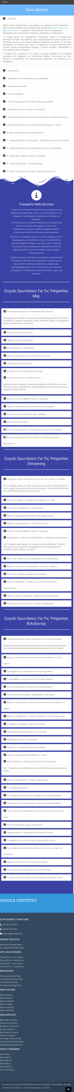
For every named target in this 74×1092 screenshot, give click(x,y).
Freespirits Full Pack (8, 982)
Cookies (46, 1088)
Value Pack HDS (7, 1010)
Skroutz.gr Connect (8, 1023)
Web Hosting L (6, 1004)
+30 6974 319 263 (9, 929)
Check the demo (7, 1070)
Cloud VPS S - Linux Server (11, 957)
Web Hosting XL (7, 1007)
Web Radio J (5, 1054)
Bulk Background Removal (11, 1045)
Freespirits (7, 1084)
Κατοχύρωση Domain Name (12, 948)
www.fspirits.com (13, 30)
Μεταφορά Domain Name (11, 944)
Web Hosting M (6, 1001)
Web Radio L (5, 1063)
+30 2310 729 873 (10, 924)
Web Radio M (5, 1060)
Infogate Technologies (53, 1084)
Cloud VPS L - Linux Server (11, 963)
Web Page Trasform (8, 1020)
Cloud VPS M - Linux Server (12, 960)
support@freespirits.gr (12, 933)
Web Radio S (5, 1057)
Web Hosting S (6, 998)
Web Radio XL (6, 1067)
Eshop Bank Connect (9, 1032)
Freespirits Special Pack (10, 985)
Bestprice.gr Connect (9, 1026)
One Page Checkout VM (10, 1038)
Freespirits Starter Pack (10, 976)
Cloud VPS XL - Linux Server (12, 966)
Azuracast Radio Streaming (12, 1042)
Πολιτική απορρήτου (32, 1088)
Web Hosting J (6, 995)
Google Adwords (7, 1029)
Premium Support (7, 1035)
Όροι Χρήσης (16, 1088)
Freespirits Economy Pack (11, 979)
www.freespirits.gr (60, 28)
